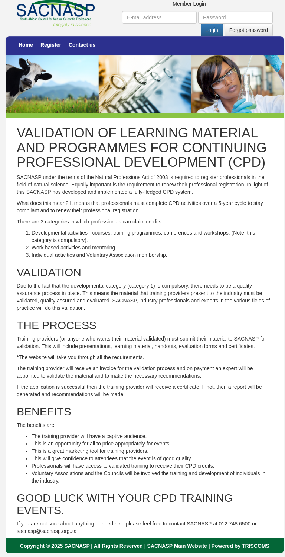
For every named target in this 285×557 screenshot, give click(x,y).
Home (26, 45)
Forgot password (248, 30)
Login (212, 30)
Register (50, 45)
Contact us (82, 45)
